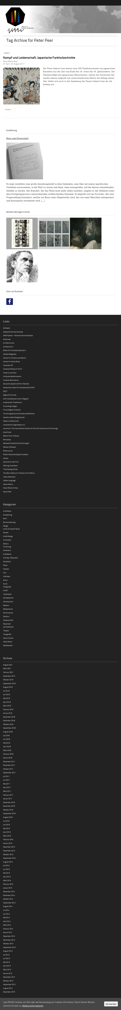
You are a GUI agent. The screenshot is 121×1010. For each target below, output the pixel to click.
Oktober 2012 (8, 981)
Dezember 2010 (9, 992)
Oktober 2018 (8, 724)
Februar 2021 (8, 672)
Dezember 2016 (9, 802)
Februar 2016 (8, 839)
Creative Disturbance (11, 380)
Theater (6, 630)
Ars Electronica (8, 343)
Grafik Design (8, 536)
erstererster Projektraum (12, 402)
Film (4, 572)
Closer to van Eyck (9, 372)
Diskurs (6, 543)
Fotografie (7, 587)
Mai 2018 (6, 743)
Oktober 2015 (8, 854)
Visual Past (7, 491)
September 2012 (9, 984)
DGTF (5, 391)
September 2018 (9, 728)
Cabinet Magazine (9, 354)
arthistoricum (8, 346)
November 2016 (9, 806)
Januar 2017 (7, 798)
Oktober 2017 (8, 769)
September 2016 (9, 813)
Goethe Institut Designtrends (14, 417)
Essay (5, 565)
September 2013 (9, 947)
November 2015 (9, 850)
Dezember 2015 (9, 847)
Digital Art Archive (9, 395)
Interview (6, 576)
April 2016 (7, 832)
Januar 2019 (7, 713)
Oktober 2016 (8, 810)
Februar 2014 (8, 929)
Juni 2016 (6, 824)
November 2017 (9, 765)
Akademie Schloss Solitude (13, 332)
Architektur (7, 511)
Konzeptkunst (8, 598)
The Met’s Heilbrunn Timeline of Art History (19, 473)
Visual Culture (8, 638)
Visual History (8, 484)
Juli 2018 (6, 735)
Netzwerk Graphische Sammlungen (16, 443)
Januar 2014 (7, 932)
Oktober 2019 (8, 679)
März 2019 (7, 705)
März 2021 (7, 668)
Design (5, 526)
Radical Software (9, 447)
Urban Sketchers (9, 477)
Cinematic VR (8, 365)
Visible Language (9, 480)
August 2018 (8, 731)
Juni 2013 (6, 958)
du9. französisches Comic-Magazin (16, 399)
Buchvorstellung (9, 522)
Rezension (7, 624)
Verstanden (111, 1003)
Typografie (7, 634)
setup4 (5, 458)
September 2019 (9, 683)
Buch (5, 518)
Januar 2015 (7, 888)
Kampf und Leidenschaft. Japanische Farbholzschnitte (39, 57)
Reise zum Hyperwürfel (17, 138)
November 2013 (9, 940)
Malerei (6, 605)
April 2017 (7, 787)
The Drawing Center (10, 469)
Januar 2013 (7, 973)
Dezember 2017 (9, 761)
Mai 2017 (6, 784)
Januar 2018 (7, 758)
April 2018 (7, 746)
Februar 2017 (8, 795)
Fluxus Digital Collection (12, 410)
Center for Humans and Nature (14, 358)
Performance (8, 613)
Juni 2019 (6, 694)
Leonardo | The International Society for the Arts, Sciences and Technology (30, 428)
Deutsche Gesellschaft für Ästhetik (16, 384)
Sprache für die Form (11, 462)
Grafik (7, 53)
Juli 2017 (6, 776)
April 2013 (7, 966)
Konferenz (7, 550)
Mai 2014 (6, 917)
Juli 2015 (6, 865)
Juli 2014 (6, 910)
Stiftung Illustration (10, 465)
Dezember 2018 (9, 717)
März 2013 (7, 969)
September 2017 (9, 772)
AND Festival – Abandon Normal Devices (18, 335)
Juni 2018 (6, 739)
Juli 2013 (6, 955)
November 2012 (9, 977)
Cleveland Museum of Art (12, 369)
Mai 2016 (6, 828)
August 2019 (8, 687)
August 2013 (8, 951)
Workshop (7, 561)
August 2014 (8, 906)
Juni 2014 (6, 914)
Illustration (7, 540)
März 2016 (7, 836)
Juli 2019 (6, 691)
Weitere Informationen (32, 1005)
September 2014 (9, 902)
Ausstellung (7, 515)
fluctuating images (10, 406)
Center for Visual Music (11, 361)
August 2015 (8, 862)
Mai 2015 (6, 873)
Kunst (5, 584)
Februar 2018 (8, 754)
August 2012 (8, 988)
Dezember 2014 (9, 891)
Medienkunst (8, 609)
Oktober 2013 (8, 943)
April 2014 (7, 921)
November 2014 (9, 895)
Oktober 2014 (8, 899)
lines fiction (7, 432)
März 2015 (7, 880)
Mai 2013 (6, 962)
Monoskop (7, 439)
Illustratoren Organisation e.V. (14, 425)
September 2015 (9, 858)
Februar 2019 (8, 709)
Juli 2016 (6, 821)
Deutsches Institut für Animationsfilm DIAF (19, 387)
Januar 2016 (7, 843)
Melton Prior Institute (11, 436)
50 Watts (6, 328)
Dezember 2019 (9, 676)
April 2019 (7, 702)
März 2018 (7, 750)
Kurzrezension (8, 627)
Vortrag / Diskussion (10, 558)
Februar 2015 (8, 884)
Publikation (7, 554)
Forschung (7, 546)
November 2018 (9, 720)
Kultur (5, 580)
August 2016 (8, 817)
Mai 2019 (6, 698)
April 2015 (7, 876)
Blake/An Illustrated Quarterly (14, 350)
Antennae (7, 339)
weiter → (9, 109)
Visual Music (7, 641)
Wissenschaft (8, 620)
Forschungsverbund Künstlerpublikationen (19, 413)
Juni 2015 (6, 869)
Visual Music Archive (10, 488)
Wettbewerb (8, 645)
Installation (7, 594)
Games (5, 532)
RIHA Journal (8, 451)
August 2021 (8, 665)
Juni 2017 (6, 780)
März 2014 (7, 925)
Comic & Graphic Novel (11, 529)
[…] (43, 201)
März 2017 (7, 791)
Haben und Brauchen (11, 421)
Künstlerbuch (8, 601)
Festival (6, 569)
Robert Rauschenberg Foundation (15, 454)
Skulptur (6, 616)
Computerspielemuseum (12, 376)
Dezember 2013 (9, 936)
